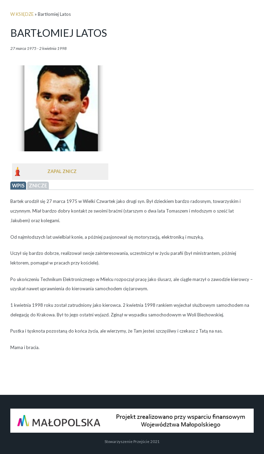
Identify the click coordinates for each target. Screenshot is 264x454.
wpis (18, 185)
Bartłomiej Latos (58, 32)
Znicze (38, 185)
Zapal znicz (62, 171)
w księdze (22, 14)
